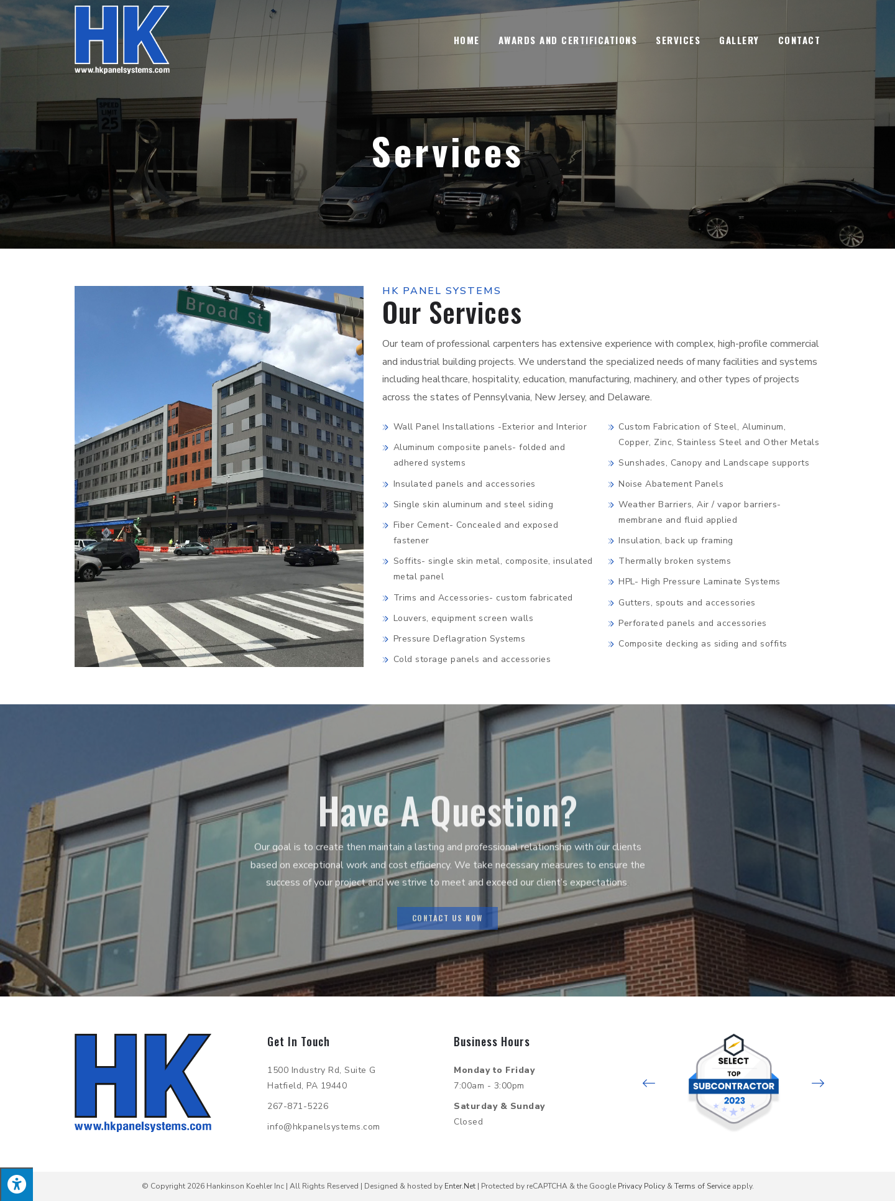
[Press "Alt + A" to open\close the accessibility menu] (16, 1184)
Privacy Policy (641, 1186)
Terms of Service (702, 1186)
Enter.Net (459, 1186)
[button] (649, 1083)
